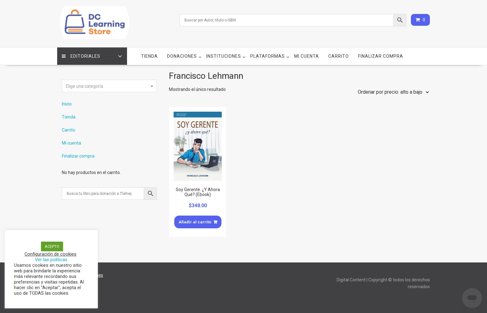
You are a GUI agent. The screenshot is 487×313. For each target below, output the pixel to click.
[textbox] (109, 86)
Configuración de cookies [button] (50, 254)
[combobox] (109, 86)
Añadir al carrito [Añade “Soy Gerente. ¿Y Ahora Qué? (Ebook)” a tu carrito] (195, 222)
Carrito (338, 56)
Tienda (149, 56)
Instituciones (223, 56)
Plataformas (267, 56)
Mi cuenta (306, 56)
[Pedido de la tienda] (392, 92)
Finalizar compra (380, 56)
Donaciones (182, 56)
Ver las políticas (51, 259)
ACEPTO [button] (52, 246)
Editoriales (81, 56)
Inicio (67, 103)
